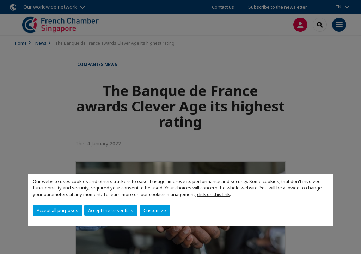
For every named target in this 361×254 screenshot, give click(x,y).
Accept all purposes (57, 210)
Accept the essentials (110, 210)
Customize (154, 210)
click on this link (213, 194)
